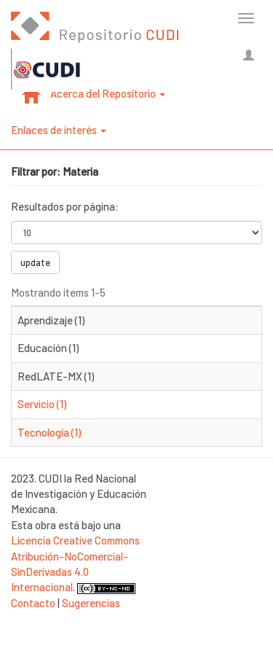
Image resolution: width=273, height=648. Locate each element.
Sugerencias (91, 602)
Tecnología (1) (49, 432)
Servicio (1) (41, 403)
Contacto (33, 602)
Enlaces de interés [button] (58, 129)
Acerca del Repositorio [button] (107, 93)
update (35, 262)
